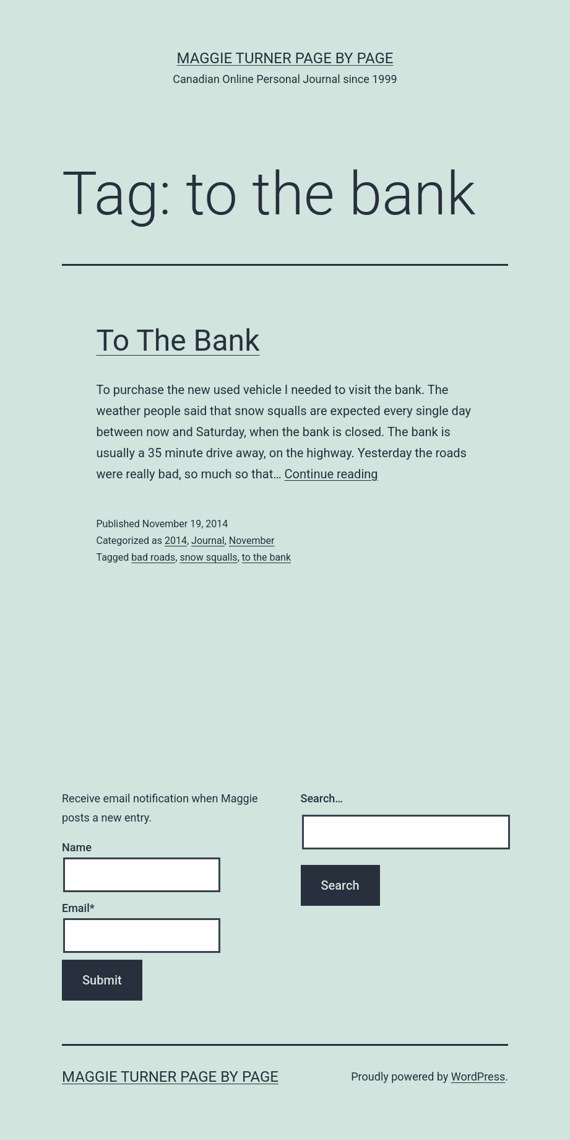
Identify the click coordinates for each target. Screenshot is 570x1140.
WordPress (478, 1076)
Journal (208, 540)
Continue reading (331, 474)
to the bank (266, 557)
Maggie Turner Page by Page (285, 58)
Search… (322, 798)
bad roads (153, 557)
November (251, 540)
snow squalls (209, 557)
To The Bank (178, 340)
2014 (176, 540)
